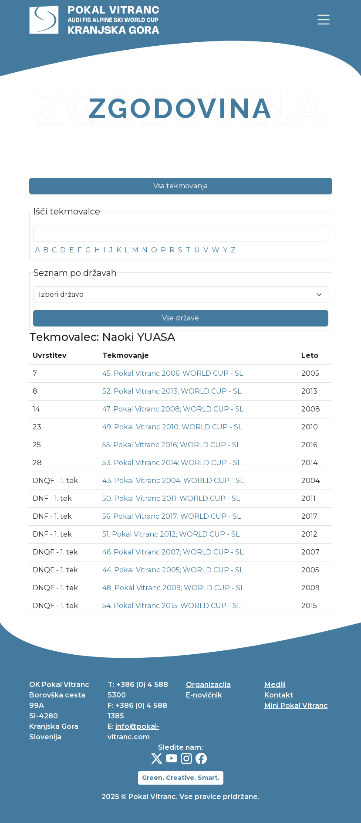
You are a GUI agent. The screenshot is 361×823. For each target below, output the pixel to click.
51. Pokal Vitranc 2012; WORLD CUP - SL (171, 534)
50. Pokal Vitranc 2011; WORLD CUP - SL (171, 498)
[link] (323, 19)
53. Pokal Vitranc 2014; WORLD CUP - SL (171, 463)
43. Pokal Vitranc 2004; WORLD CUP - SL (173, 480)
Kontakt (278, 695)
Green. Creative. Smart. (180, 778)
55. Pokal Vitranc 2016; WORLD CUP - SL (171, 445)
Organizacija (208, 684)
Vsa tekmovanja (180, 186)
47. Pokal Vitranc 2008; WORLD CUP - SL (172, 409)
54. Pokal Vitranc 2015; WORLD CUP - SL (171, 606)
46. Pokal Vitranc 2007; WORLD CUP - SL (172, 552)
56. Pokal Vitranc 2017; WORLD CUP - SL (171, 516)
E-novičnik (204, 695)
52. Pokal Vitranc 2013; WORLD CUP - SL (171, 391)
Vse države (180, 318)
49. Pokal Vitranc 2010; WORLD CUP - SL (172, 427)
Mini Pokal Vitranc (296, 705)
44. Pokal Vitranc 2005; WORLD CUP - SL (172, 570)
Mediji (275, 684)
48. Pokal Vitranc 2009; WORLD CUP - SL (173, 588)
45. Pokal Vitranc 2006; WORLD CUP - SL (172, 373)
